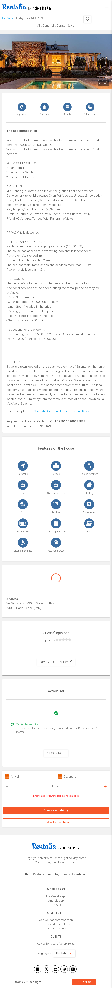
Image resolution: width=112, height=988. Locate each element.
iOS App (56, 905)
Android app (56, 900)
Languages (44, 953)
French (63, 411)
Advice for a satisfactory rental (56, 943)
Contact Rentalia (73, 874)
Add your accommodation (56, 920)
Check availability (56, 810)
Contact (56, 753)
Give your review (56, 662)
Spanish (38, 411)
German (51, 411)
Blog (56, 874)
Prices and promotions (56, 924)
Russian (86, 411)
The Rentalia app (56, 896)
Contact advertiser (56, 822)
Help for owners (56, 928)
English (64, 953)
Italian (74, 411)
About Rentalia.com (37, 874)
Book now (84, 982)
